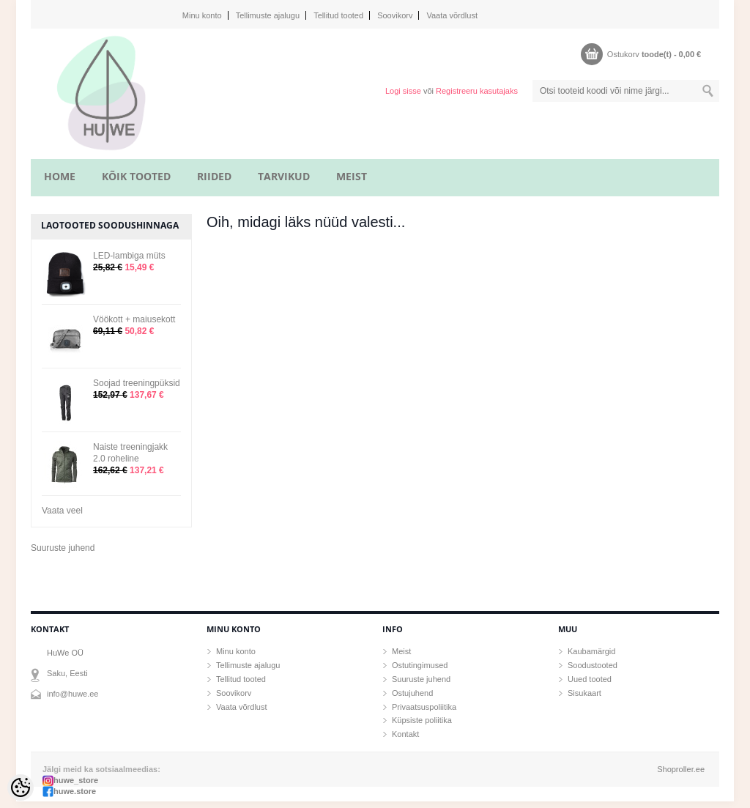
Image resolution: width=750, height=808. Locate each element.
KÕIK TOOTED (136, 176)
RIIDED (214, 176)
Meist (401, 651)
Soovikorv (394, 15)
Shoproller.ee (681, 769)
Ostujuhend (412, 693)
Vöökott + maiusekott (134, 319)
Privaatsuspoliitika (424, 707)
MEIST (351, 176)
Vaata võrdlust (452, 15)
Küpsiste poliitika (422, 720)
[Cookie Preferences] (20, 787)
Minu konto (202, 15)
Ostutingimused (420, 665)
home (59, 176)
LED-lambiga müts (129, 256)
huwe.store (74, 791)
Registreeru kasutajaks (477, 90)
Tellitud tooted (338, 15)
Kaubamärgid (591, 651)
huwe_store (75, 780)
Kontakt (405, 734)
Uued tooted (590, 679)
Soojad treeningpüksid (136, 383)
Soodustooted (592, 665)
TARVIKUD (284, 176)
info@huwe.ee (73, 693)
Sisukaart (584, 693)
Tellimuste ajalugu (268, 15)
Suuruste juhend (62, 548)
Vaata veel (62, 510)
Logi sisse (403, 90)
